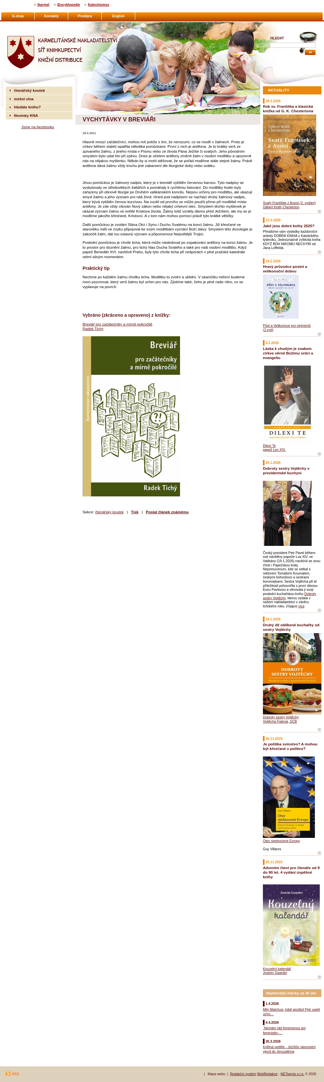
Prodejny (85, 16)
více (301, 606)
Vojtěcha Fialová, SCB (280, 721)
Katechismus (98, 5)
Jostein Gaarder (275, 973)
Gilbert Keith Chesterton (281, 207)
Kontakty (51, 16)
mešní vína (23, 99)
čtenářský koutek (109, 512)
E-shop (18, 16)
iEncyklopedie (68, 5)
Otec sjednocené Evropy (281, 841)
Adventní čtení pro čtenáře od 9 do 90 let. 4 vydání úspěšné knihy (291, 872)
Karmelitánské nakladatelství (31, 24)
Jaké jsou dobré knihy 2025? (289, 226)
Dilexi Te (269, 446)
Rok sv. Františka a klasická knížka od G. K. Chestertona (288, 108)
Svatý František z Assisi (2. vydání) (289, 203)
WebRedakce (267, 1074)
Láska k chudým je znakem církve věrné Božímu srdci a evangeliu (288, 353)
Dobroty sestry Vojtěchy (281, 717)
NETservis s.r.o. (292, 1074)
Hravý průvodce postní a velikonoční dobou (285, 268)
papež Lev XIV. (274, 449)
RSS (15, 1074)
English (118, 16)
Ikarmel (43, 5)
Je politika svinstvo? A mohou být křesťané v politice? (290, 746)
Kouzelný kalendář (277, 969)
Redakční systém (243, 1074)
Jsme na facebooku (37, 127)
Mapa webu (216, 1074)
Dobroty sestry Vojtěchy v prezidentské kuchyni (286, 470)
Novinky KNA (26, 115)
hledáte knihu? (27, 107)
